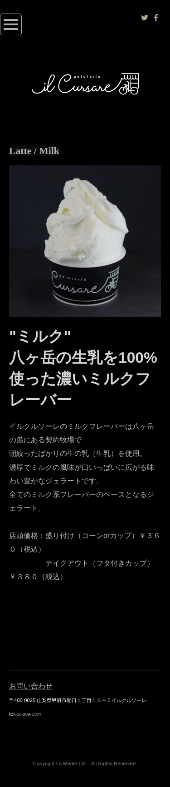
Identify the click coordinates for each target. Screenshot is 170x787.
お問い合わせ (31, 686)
